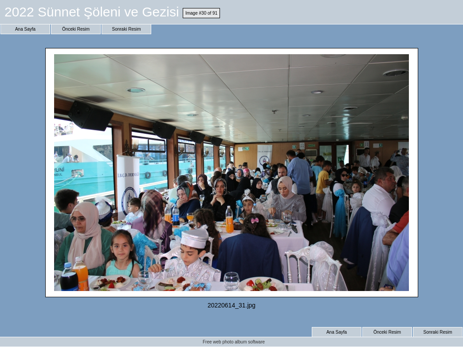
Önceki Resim (76, 29)
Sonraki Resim (126, 29)
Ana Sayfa (25, 29)
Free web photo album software (234, 341)
